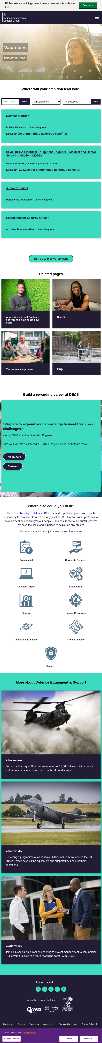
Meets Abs (14, 456)
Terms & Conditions (68, 1024)
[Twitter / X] (44, 989)
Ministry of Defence (31, 513)
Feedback (88, 5)
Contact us (8, 1024)
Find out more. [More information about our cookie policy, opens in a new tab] (29, 1036)
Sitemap (70, 1029)
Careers (13, 466)
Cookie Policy (34, 1029)
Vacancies (34, 1024)
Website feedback (53, 1029)
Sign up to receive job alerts (51, 258)
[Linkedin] (51, 989)
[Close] (97, 1036)
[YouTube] (57, 989)
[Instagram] (63, 989)
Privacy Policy (87, 1024)
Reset (95, 102)
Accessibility (48, 1024)
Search (24, 102)
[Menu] (97, 17)
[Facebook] (38, 989)
